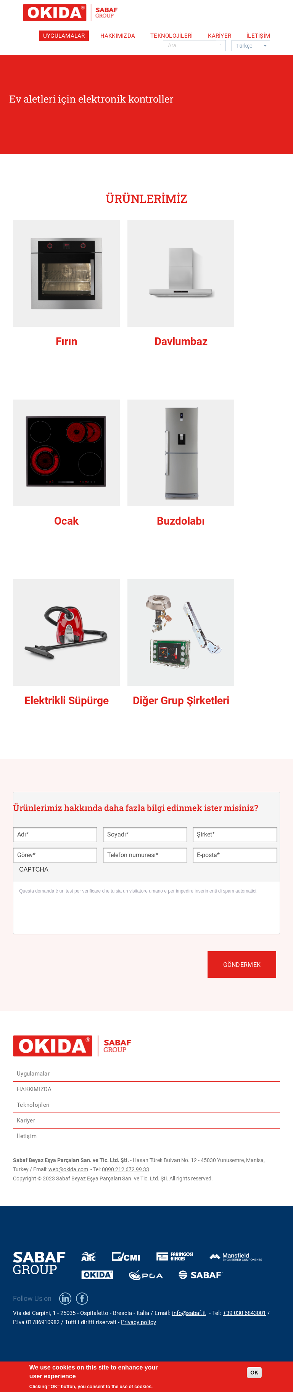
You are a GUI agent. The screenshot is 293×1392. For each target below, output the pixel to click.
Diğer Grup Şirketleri (181, 700)
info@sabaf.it (189, 1313)
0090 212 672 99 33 (125, 1169)
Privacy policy (138, 1322)
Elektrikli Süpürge (66, 700)
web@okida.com (68, 1169)
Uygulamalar (64, 35)
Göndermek (242, 964)
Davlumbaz (181, 341)
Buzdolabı (181, 521)
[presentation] (77, 913)
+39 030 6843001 (244, 1313)
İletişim (258, 35)
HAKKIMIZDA (117, 35)
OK (254, 1373)
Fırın (66, 341)
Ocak (66, 521)
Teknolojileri (171, 35)
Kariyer (219, 35)
